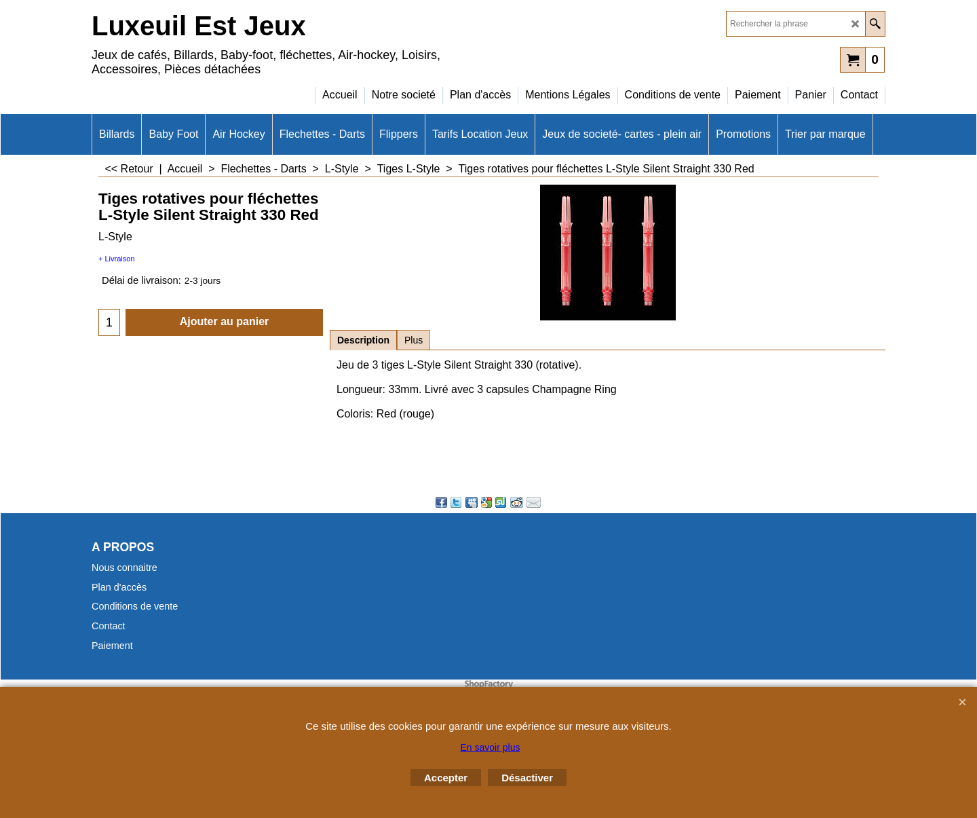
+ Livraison (116, 259)
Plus (413, 340)
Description (363, 340)
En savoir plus (490, 747)
